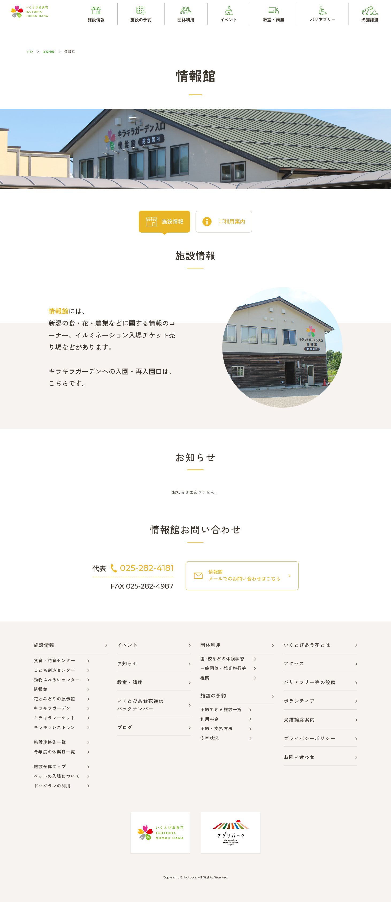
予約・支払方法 (216, 728)
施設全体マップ (50, 766)
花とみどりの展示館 (54, 698)
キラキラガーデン (52, 707)
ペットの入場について (57, 775)
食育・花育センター (54, 660)
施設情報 (51, 52)
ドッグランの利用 (52, 785)
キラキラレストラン (54, 726)
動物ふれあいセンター (57, 679)
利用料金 (209, 718)
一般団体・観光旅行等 (223, 667)
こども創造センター (54, 669)
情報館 (41, 688)
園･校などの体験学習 (222, 658)
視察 (205, 677)
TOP (30, 52)
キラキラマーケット (54, 717)
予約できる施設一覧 (221, 709)
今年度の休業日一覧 (54, 751)
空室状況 (209, 737)
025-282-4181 (151, 567)
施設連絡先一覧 (50, 741)
